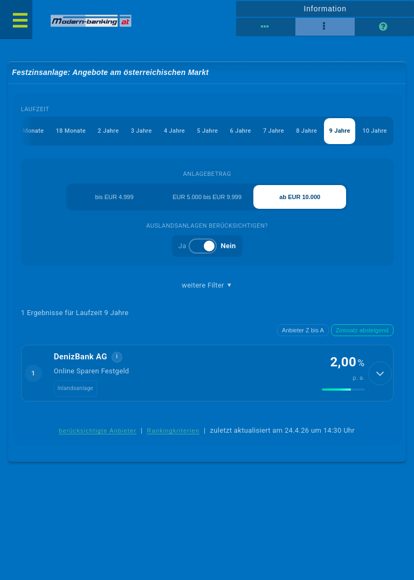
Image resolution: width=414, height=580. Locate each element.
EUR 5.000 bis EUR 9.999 (207, 197)
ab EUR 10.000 (299, 197)
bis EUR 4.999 (114, 197)
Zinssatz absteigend (362, 330)
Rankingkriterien (173, 430)
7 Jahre (273, 130)
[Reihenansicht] (265, 27)
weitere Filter (207, 285)
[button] (207, 372)
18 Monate (71, 130)
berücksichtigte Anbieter (97, 430)
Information (324, 8)
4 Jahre (174, 130)
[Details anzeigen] (380, 373)
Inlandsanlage (75, 388)
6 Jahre (240, 130)
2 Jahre (108, 130)
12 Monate (29, 130)
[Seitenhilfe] (384, 27)
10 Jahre (374, 130)
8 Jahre (306, 130)
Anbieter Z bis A (303, 330)
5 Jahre (207, 130)
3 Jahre (141, 130)
